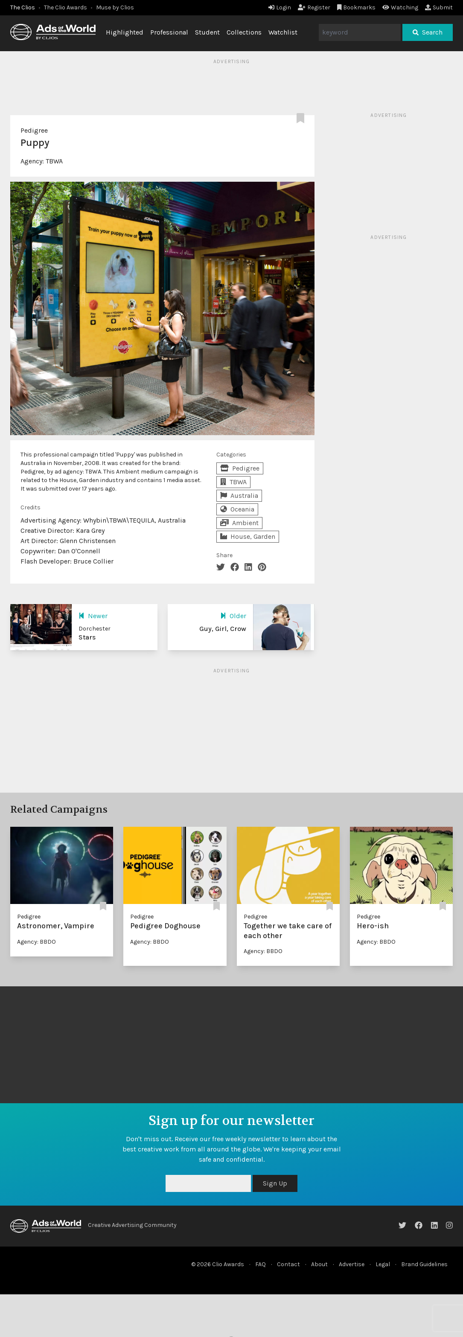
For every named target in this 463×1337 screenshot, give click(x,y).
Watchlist (282, 32)
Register (314, 7)
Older (233, 616)
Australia (239, 495)
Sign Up (275, 1183)
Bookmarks (356, 7)
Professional (169, 32)
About (319, 1264)
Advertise (351, 1264)
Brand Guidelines (424, 1264)
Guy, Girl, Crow (222, 629)
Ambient (239, 523)
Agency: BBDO (36, 941)
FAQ (260, 1264)
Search (428, 32)
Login (279, 7)
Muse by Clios (115, 7)
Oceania (237, 509)
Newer (93, 616)
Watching (400, 7)
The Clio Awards (65, 7)
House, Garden (247, 536)
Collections (244, 32)
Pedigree (34, 130)
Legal (383, 1264)
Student (207, 32)
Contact (288, 1264)
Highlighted (124, 32)
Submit (439, 7)
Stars (87, 637)
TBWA (54, 161)
